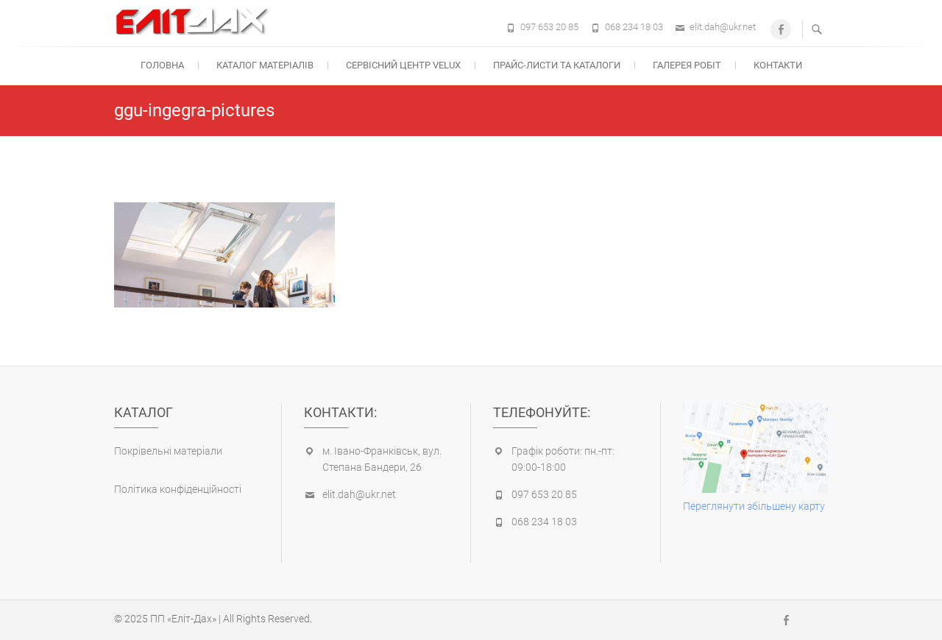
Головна (162, 65)
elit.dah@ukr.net (723, 26)
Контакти (778, 65)
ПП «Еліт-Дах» (183, 619)
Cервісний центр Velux (403, 65)
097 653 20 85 (549, 26)
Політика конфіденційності (177, 489)
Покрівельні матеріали (168, 451)
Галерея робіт (687, 65)
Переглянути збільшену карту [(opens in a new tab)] (754, 506)
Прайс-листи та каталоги (556, 65)
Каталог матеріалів (265, 65)
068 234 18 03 (634, 26)
